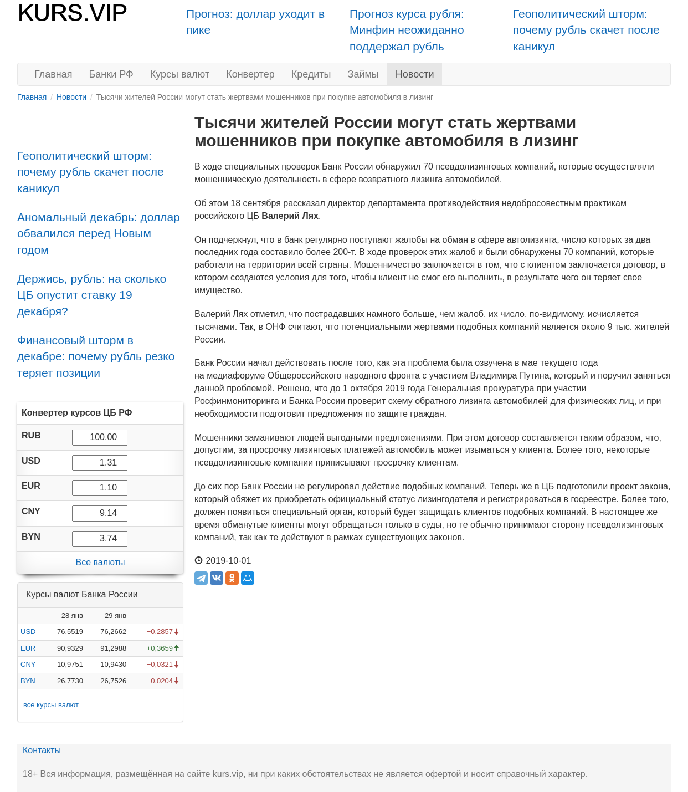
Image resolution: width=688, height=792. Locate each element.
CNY (27, 664)
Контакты (42, 750)
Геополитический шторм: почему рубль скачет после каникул (586, 30)
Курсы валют (179, 74)
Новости (415, 74)
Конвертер (250, 74)
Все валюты (100, 562)
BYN (27, 681)
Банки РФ (111, 74)
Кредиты (311, 74)
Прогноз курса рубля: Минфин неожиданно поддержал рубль (407, 30)
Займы (363, 74)
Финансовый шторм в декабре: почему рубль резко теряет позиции (95, 356)
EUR (27, 648)
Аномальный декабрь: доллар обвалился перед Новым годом (98, 233)
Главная (53, 74)
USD (27, 631)
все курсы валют (51, 705)
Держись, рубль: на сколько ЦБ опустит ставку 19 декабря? (91, 295)
